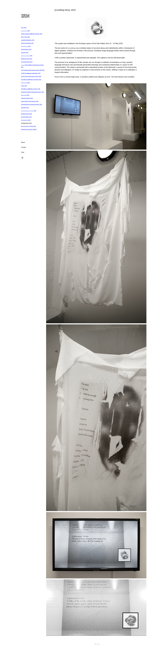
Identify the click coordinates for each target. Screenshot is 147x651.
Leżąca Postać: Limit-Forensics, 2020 (29, 101)
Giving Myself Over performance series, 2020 (31, 104)
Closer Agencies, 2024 (26, 49)
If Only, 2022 (24, 85)
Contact (23, 147)
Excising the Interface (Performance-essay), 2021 (32, 92)
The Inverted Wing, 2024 (26, 61)
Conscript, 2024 (24, 52)
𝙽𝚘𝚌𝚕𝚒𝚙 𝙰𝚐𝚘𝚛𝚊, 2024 (26, 55)
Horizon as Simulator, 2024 (27, 43)
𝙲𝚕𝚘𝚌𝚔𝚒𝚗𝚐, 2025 (25, 30)
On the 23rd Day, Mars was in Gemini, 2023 (31, 76)
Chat (22, 152)
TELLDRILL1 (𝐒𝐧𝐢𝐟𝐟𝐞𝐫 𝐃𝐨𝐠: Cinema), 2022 (30, 88)
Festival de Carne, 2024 (26, 58)
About (23, 142)
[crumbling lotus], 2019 (26, 123)
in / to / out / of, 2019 (26, 120)
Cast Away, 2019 (25, 107)
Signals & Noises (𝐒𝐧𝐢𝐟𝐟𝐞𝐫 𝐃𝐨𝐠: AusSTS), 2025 (31, 33)
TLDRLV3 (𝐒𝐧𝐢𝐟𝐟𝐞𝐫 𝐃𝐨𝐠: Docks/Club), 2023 (30, 73)
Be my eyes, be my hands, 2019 (28, 126)
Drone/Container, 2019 (26, 117)
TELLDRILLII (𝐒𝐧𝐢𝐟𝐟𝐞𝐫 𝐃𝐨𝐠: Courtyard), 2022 (31, 79)
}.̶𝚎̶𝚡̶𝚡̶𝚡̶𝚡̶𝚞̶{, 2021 (25, 95)
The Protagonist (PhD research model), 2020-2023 (32, 70)
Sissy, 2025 (23, 27)
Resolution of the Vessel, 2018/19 (29, 129)
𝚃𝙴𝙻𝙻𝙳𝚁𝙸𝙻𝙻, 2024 (26, 46)
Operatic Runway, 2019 (26, 113)
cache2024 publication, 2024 (27, 40)
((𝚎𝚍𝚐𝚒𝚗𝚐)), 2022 (25, 82)
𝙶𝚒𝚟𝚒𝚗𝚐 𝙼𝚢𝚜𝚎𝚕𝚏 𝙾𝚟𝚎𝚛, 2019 (28, 110)
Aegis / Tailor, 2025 (25, 37)
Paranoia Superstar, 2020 (27, 98)
